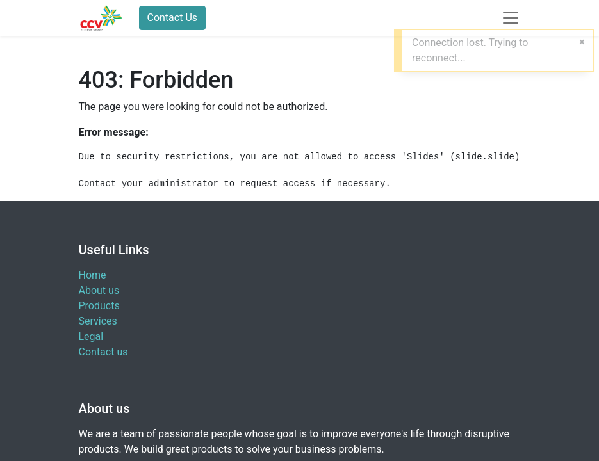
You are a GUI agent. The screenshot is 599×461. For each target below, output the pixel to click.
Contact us (103, 352)
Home (92, 275)
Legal (91, 336)
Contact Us (172, 18)
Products (99, 306)
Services (98, 321)
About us (99, 290)
